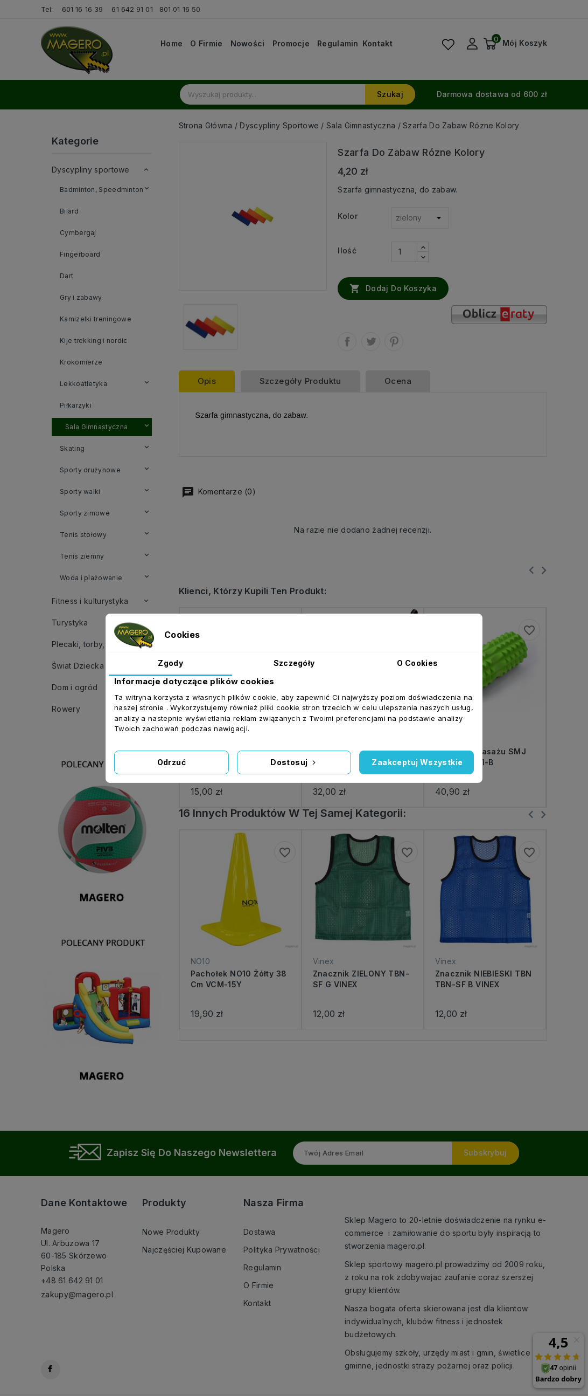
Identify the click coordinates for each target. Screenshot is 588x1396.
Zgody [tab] (170, 663)
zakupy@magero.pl (77, 1294)
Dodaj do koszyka (393, 288)
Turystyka (70, 622)
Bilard (69, 211)
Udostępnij (347, 341)
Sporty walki (80, 491)
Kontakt (377, 43)
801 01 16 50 (180, 9)
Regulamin (338, 43)
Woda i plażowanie (91, 578)
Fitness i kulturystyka (90, 601)
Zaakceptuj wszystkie (417, 762)
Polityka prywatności (281, 1249)
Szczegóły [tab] (294, 663)
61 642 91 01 (131, 9)
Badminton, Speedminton (102, 189)
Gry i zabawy (81, 297)
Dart (66, 276)
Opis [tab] (207, 381)
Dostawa (259, 1231)
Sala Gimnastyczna (96, 427)
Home (171, 43)
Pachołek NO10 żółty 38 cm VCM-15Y (239, 979)
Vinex (323, 961)
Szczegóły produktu (300, 381)
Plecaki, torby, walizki (92, 644)
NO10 (201, 961)
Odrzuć (171, 762)
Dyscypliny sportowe (91, 169)
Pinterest (394, 341)
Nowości (247, 43)
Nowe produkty (171, 1231)
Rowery (66, 708)
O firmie (206, 43)
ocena (397, 381)
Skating (72, 448)
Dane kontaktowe (84, 1202)
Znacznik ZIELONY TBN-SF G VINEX (361, 979)
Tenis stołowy (83, 535)
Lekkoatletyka (83, 384)
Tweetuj (371, 341)
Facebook (50, 1369)
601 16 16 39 (82, 9)
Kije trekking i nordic (94, 340)
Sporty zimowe (85, 513)
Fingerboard (80, 254)
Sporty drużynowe (90, 470)
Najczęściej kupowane (184, 1249)
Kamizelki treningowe (95, 319)
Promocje (291, 43)
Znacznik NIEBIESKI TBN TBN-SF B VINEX (483, 979)
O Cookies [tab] (417, 663)
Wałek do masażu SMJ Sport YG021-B (481, 757)
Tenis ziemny (82, 556)
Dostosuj (294, 762)
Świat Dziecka (78, 665)
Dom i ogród (74, 687)
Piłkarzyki (76, 405)
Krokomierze (81, 362)
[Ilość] (404, 252)
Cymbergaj (78, 233)
